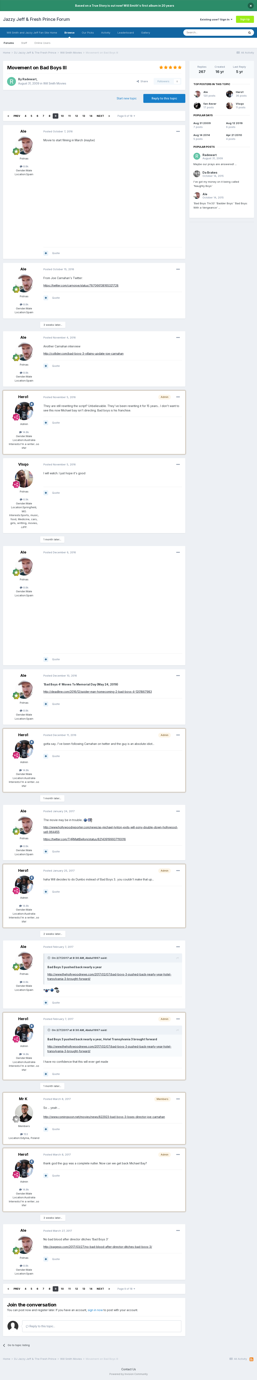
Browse (69, 34)
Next (100, 115)
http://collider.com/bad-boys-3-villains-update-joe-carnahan (83, 353)
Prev (17, 115)
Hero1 (23, 397)
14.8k (24, 432)
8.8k (24, 166)
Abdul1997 (92, 957)
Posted (58, 131)
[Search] (203, 32)
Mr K (23, 1099)
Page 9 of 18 (126, 115)
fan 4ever (210, 103)
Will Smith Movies (54, 83)
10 (62, 115)
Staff (24, 42)
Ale (23, 131)
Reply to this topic (164, 98)
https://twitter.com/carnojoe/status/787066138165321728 (81, 285)
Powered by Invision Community (128, 1374)
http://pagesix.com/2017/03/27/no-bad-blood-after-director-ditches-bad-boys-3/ (97, 1246)
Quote (56, 253)
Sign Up (245, 19)
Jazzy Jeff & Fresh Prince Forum (36, 19)
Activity (105, 32)
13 (83, 115)
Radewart (29, 79)
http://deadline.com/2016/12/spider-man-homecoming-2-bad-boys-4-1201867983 (97, 691)
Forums (9, 42)
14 (90, 115)
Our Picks (88, 32)
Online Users (42, 42)
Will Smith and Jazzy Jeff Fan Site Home (32, 32)
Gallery (145, 32)
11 (69, 115)
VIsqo (23, 464)
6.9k (24, 499)
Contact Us (128, 1369)
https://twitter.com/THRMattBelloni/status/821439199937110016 (84, 839)
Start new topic (127, 98)
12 (76, 115)
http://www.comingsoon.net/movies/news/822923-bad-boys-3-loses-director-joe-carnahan (104, 1117)
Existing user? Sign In (216, 19)
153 (24, 1134)
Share (142, 81)
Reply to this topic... (40, 1326)
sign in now (95, 1310)
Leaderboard (125, 32)
